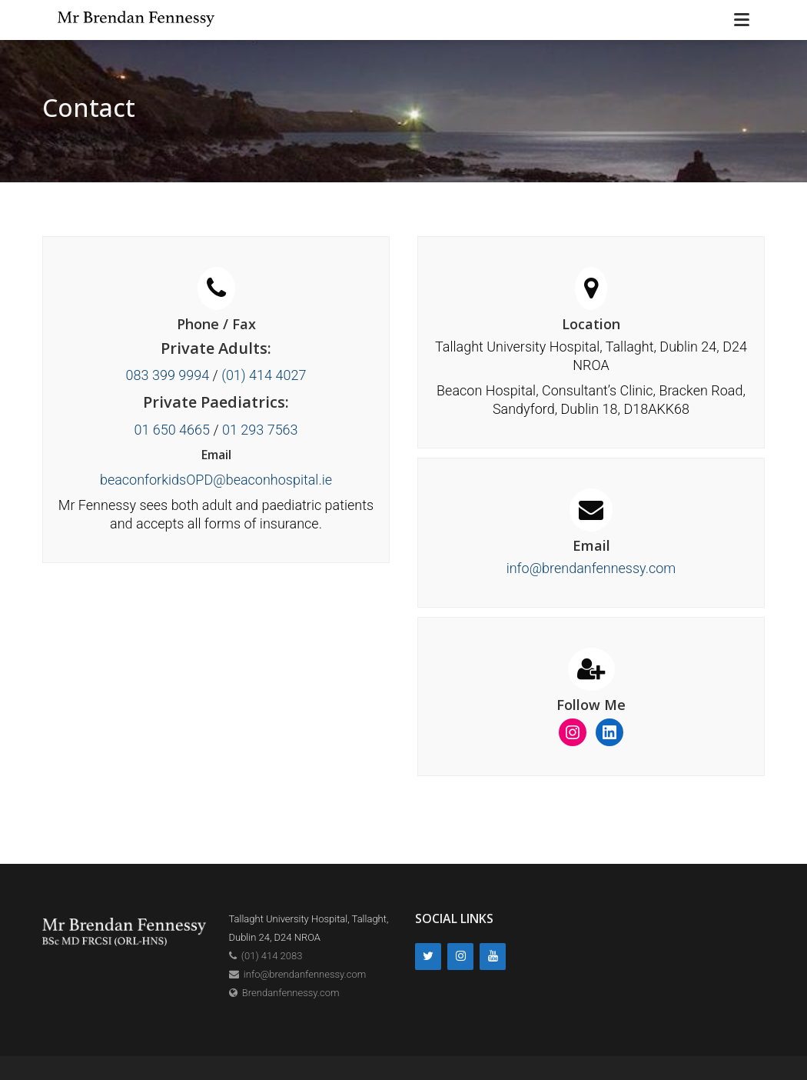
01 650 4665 (172, 430)
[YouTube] (493, 956)
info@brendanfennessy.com (591, 568)
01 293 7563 (260, 430)
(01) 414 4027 (263, 375)
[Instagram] (460, 956)
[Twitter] (428, 956)
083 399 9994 (168, 375)
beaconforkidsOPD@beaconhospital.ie (216, 480)
